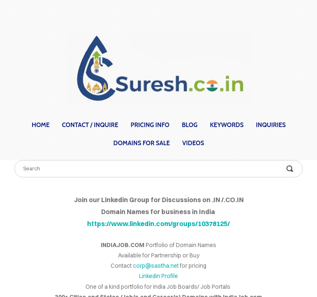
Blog (189, 125)
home (41, 125)
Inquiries (271, 125)
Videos (193, 143)
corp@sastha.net (156, 265)
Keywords (227, 125)
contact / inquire (90, 125)
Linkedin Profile (158, 276)
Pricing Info (150, 125)
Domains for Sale (142, 143)
